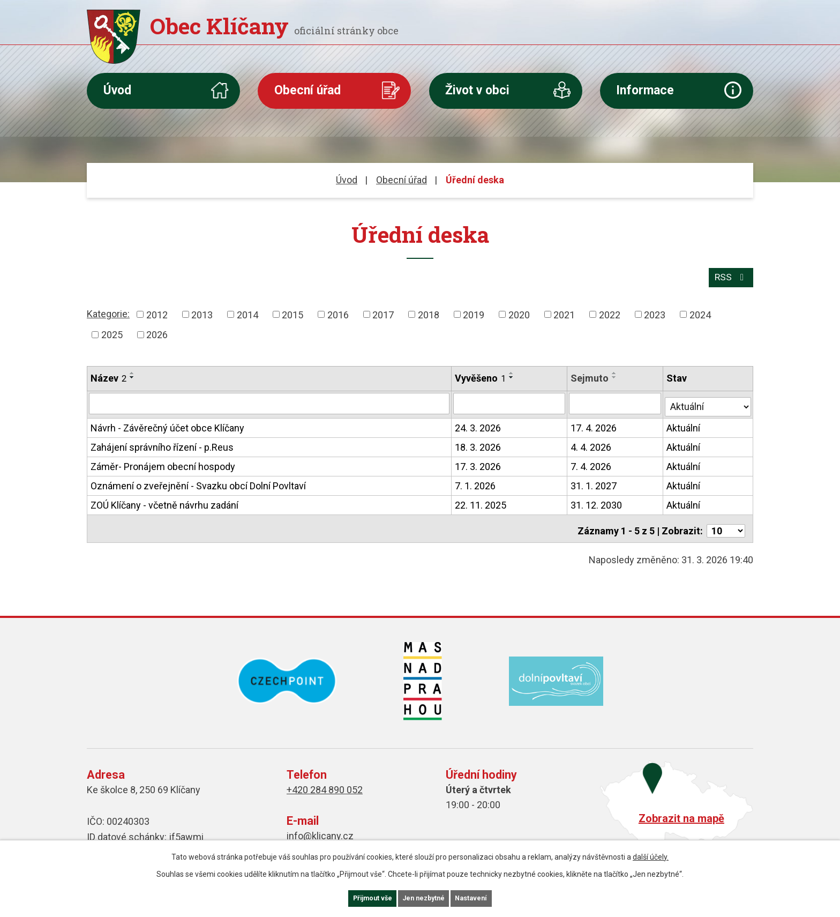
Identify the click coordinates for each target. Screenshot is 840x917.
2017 (383, 311)
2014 (247, 311)
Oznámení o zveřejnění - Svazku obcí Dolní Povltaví (198, 479)
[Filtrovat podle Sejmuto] (616, 400)
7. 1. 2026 (475, 479)
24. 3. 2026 (478, 421)
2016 (338, 311)
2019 (473, 311)
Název (108, 375)
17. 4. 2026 (595, 421)
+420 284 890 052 (325, 779)
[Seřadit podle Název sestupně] (132, 374)
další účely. (651, 854)
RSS (730, 274)
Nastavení (489, 897)
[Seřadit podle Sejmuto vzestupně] (615, 370)
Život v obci (477, 90)
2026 (157, 332)
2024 (700, 311)
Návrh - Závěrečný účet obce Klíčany (167, 421)
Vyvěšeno (480, 375)
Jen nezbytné (424, 897)
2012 (157, 311)
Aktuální (684, 421)
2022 (609, 311)
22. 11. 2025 (481, 498)
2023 (654, 311)
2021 (564, 311)
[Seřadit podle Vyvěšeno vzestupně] (512, 370)
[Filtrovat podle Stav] (708, 399)
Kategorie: (108, 310)
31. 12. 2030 (597, 498)
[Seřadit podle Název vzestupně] (132, 370)
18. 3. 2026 (478, 440)
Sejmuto (591, 375)
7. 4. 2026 (592, 460)
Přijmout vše (355, 897)
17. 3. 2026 (478, 460)
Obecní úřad (307, 90)
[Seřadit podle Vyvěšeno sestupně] (512, 374)
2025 (112, 332)
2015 (292, 311)
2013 (202, 311)
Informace (645, 90)
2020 (519, 311)
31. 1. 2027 (595, 479)
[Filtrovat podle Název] (269, 400)
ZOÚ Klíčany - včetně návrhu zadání (164, 498)
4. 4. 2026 (592, 440)
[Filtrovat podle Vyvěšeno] (510, 400)
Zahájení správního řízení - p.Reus (162, 440)
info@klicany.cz (320, 825)
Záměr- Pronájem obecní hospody (163, 460)
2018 (428, 311)
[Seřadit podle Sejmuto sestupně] (615, 374)
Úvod (117, 90)
